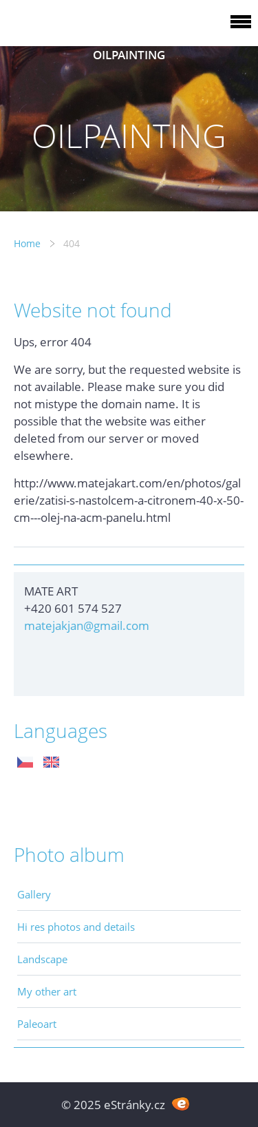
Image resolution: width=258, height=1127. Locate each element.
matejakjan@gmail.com (86, 625)
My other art (46, 991)
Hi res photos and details (76, 927)
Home (27, 243)
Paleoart (36, 1024)
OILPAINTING (129, 55)
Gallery (34, 894)
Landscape (42, 959)
